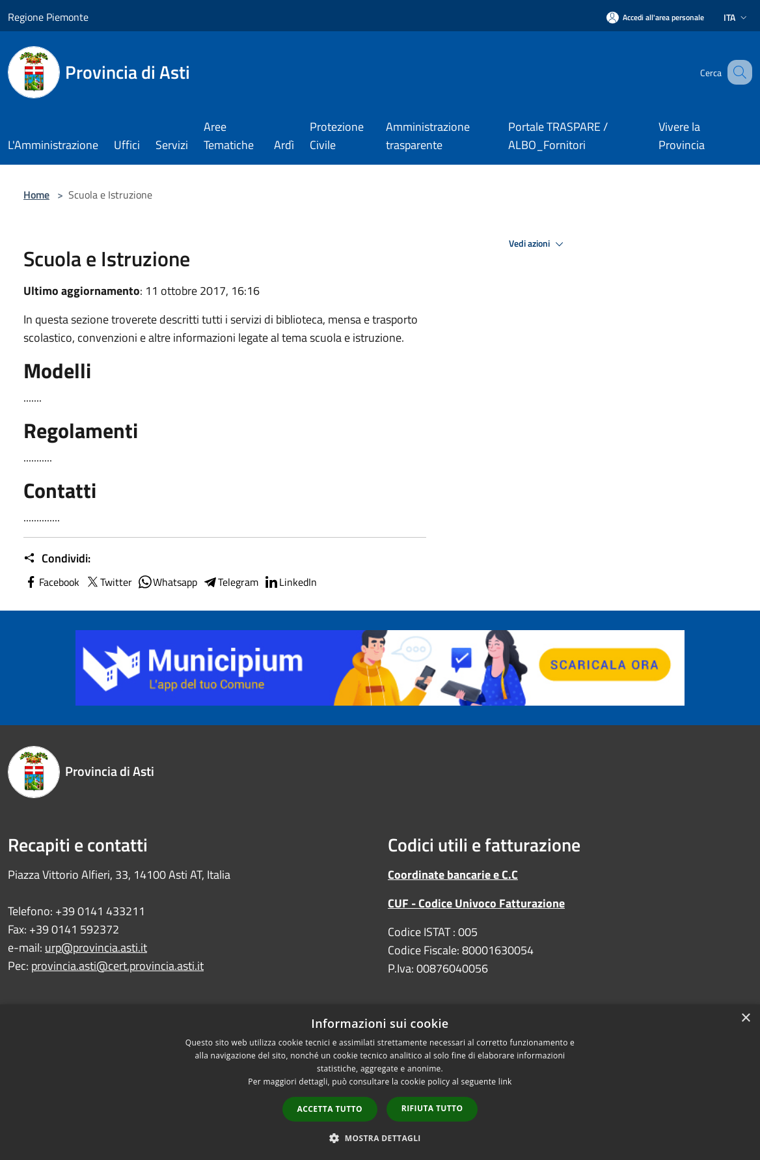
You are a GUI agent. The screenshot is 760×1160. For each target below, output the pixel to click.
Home (36, 194)
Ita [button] (737, 17)
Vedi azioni (538, 244)
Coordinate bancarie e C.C (453, 874)
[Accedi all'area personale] (655, 17)
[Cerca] (736, 72)
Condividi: (56, 558)
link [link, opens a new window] (505, 1081)
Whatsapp (167, 582)
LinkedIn (290, 582)
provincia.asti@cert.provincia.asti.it (117, 965)
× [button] (745, 1018)
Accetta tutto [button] (329, 1108)
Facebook (51, 582)
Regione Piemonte (48, 17)
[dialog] (380, 1082)
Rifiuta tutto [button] (432, 1108)
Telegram (230, 582)
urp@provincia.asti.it (96, 947)
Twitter (108, 582)
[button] (380, 1137)
